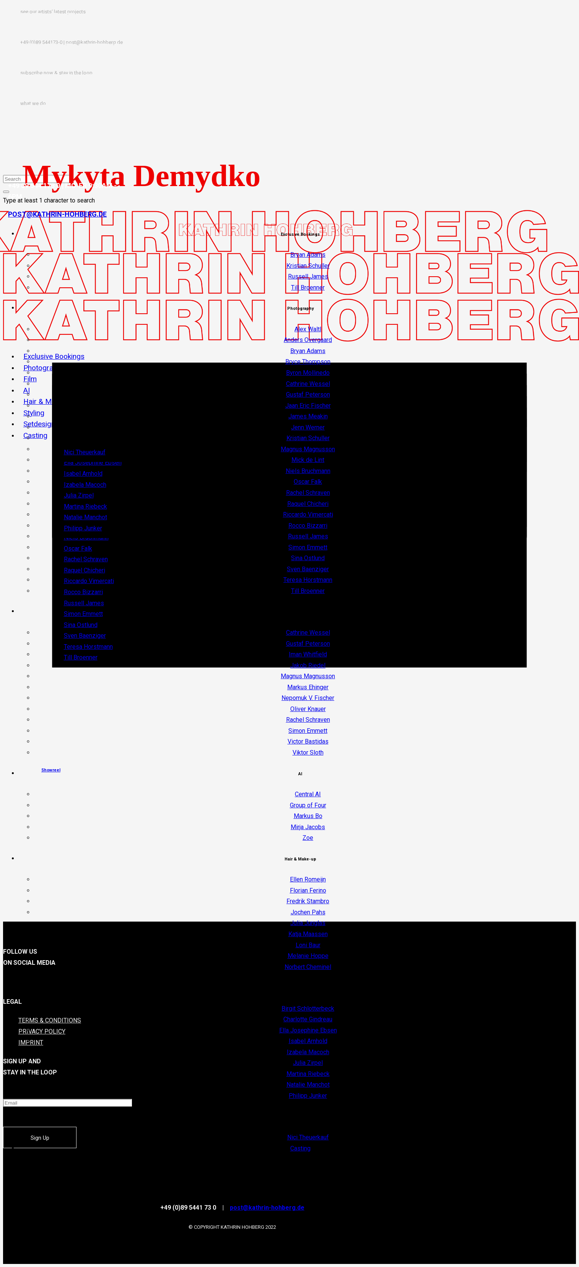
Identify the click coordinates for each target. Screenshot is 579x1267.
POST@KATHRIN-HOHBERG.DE (57, 214)
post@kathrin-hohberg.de (267, 1207)
